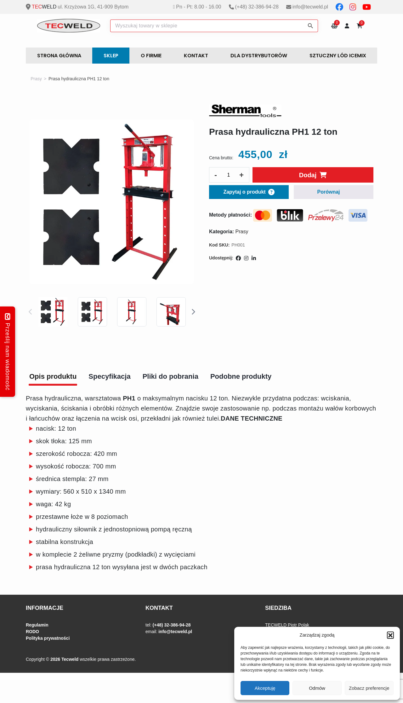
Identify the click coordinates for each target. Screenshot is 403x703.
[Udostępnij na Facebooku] (238, 258)
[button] (390, 635)
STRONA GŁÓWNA (59, 55)
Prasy (36, 78)
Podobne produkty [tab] (240, 376)
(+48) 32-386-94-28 (257, 6)
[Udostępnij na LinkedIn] (254, 258)
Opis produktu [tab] (53, 376)
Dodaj (308, 175)
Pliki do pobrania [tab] (170, 376)
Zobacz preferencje (369, 688)
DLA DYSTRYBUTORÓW (258, 55)
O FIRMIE (151, 55)
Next (193, 312)
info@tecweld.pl (310, 6)
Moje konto (347, 25)
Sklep (111, 55)
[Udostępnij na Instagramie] (246, 258)
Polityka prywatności (48, 638)
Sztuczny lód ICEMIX (337, 55)
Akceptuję (265, 688)
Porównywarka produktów (334, 25)
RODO (32, 631)
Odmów (317, 688)
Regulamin (37, 624)
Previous (31, 312)
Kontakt (196, 55)
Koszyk (362, 24)
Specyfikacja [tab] (109, 376)
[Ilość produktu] (229, 175)
